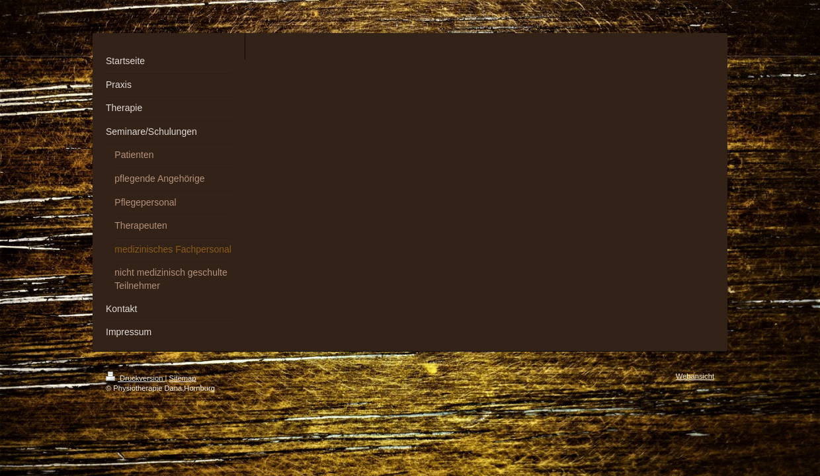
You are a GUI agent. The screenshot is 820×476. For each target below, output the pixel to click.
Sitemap (182, 378)
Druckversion (135, 378)
